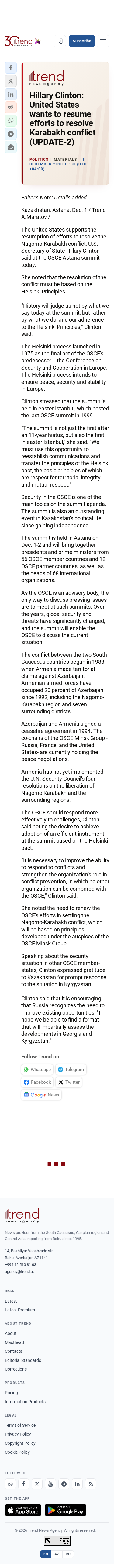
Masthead (14, 1342)
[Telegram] (63, 1483)
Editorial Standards (23, 1360)
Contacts (13, 1351)
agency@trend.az (20, 1271)
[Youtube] (50, 1483)
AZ (56, 1554)
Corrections (16, 1369)
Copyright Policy (20, 1443)
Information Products (25, 1401)
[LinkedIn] (77, 1483)
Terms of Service (20, 1425)
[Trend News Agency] (22, 1215)
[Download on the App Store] (23, 1510)
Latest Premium (20, 1309)
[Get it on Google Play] (65, 1510)
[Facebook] (23, 1483)
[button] (10, 67)
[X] (37, 1483)
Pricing (11, 1392)
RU (68, 1554)
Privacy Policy (18, 1434)
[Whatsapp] (10, 1483)
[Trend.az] (23, 41)
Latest (11, 1301)
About (10, 1333)
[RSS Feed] (90, 1483)
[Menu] (103, 41)
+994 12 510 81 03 (20, 1264)
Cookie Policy (17, 1452)
